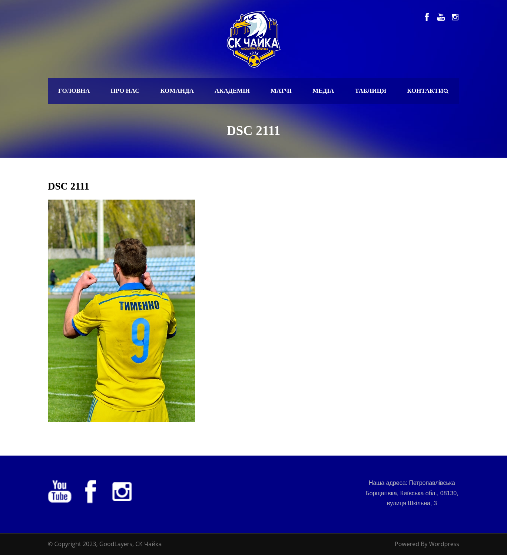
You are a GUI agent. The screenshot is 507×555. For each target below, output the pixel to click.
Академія (232, 90)
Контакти (425, 90)
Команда (177, 90)
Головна (74, 90)
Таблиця (370, 90)
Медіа (323, 90)
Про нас (125, 90)
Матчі (281, 90)
